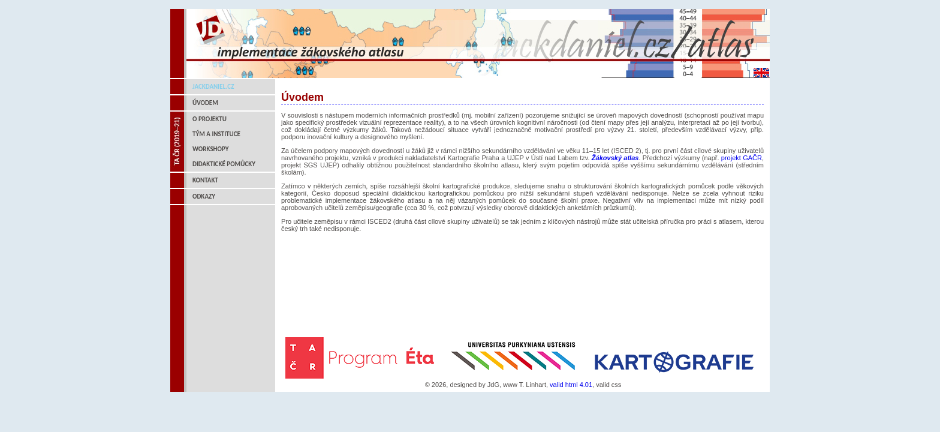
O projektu (209, 119)
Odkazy (203, 196)
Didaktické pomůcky (223, 164)
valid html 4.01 (571, 384)
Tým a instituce (216, 134)
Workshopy (210, 149)
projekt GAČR (741, 157)
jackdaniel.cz (213, 87)
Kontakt (205, 180)
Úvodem (205, 103)
